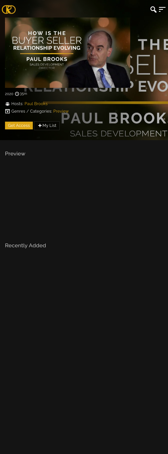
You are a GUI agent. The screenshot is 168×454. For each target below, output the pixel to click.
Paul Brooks (36, 103)
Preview (61, 111)
